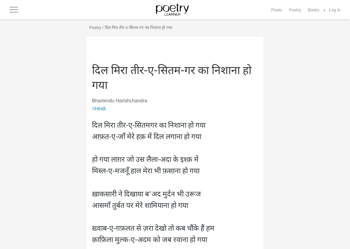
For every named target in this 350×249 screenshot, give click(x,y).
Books (313, 10)
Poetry (295, 10)
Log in (334, 10)
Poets (276, 10)
